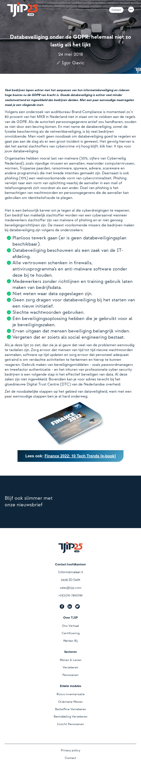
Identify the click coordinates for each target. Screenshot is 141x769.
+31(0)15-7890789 (71, 595)
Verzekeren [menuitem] (70, 667)
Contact (116, 9)
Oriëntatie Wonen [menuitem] (70, 702)
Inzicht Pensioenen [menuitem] (70, 724)
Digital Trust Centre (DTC (48, 384)
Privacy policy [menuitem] (70, 750)
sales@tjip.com (70, 588)
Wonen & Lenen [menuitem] (70, 660)
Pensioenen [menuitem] (70, 675)
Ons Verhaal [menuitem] (70, 626)
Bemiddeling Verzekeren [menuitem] (71, 716)
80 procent (14, 117)
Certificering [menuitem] (71, 633)
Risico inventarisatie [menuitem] (71, 694)
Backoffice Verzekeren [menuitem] (70, 709)
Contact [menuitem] (70, 758)
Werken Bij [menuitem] (70, 641)
